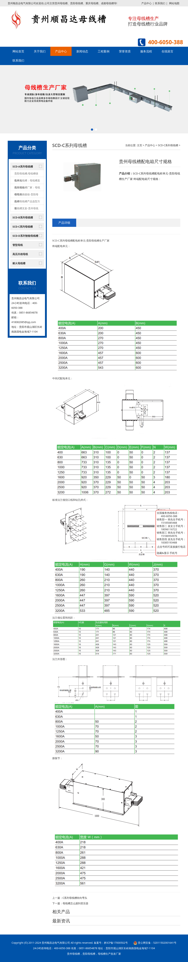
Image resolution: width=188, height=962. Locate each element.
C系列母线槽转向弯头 (75, 898)
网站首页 (18, 51)
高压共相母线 (20, 254)
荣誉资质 (125, 51)
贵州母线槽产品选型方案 (27, 202)
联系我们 (160, 3)
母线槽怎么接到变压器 (75, 903)
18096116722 (169, 529)
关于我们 (40, 51)
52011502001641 (163, 942)
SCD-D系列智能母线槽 (25, 235)
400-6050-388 (169, 516)
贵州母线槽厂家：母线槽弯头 (27, 188)
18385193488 (169, 542)
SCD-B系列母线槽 (22, 217)
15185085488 (169, 522)
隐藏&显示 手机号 (167, 553)
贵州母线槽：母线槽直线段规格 (27, 181)
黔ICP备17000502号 (116, 942)
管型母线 (17, 245)
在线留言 (167, 51)
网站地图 (174, 3)
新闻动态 (82, 51)
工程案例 (103, 51)
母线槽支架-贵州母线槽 (26, 209)
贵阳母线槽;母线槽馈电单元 (26, 174)
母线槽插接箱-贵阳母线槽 (26, 195)
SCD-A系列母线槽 (22, 166)
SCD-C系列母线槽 (22, 226)
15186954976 (169, 536)
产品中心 (146, 3)
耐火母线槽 (18, 263)
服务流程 (146, 51)
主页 (139, 145)
